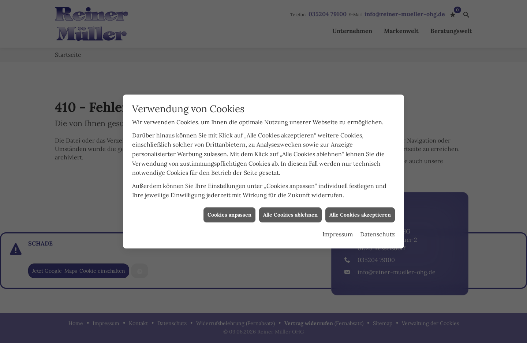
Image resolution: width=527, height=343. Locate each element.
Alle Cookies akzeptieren (360, 213)
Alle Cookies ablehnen (290, 213)
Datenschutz (377, 232)
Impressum (337, 232)
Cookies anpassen (229, 213)
